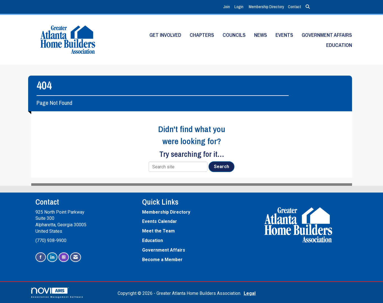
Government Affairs (327, 35)
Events (284, 35)
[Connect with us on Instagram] (64, 257)
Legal (250, 293)
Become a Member (162, 259)
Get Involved (165, 35)
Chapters (202, 35)
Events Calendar (159, 221)
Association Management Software (57, 293)
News (260, 35)
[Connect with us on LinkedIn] (52, 257)
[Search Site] (308, 7)
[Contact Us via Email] (75, 257)
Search (221, 166)
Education (339, 45)
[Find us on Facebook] (40, 257)
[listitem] (227, 7)
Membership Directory (266, 7)
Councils (234, 35)
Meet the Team (158, 231)
